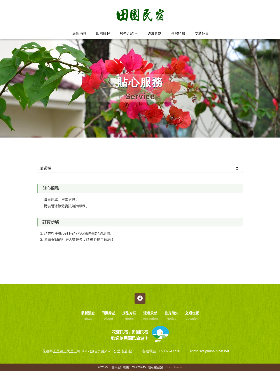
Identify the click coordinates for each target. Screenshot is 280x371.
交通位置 (202, 33)
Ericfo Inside (173, 367)
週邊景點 (154, 33)
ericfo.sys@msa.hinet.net (209, 351)
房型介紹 (129, 33)
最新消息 (79, 33)
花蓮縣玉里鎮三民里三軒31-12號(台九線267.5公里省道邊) (87, 351)
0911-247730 (169, 351)
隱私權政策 (155, 367)
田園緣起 (103, 33)
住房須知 (178, 33)
